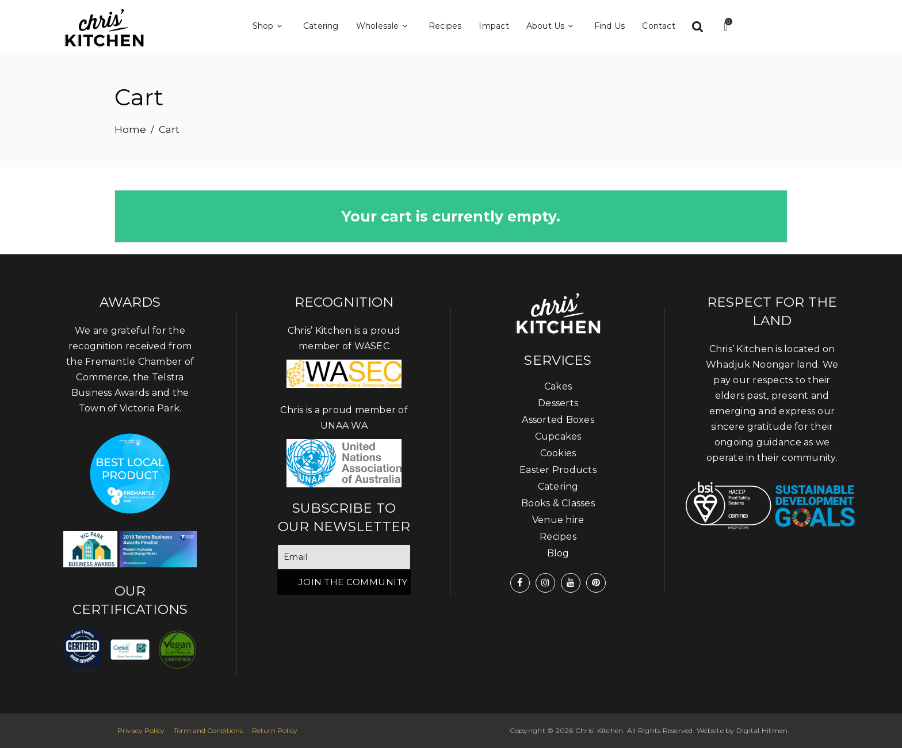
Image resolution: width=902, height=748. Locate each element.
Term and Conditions (208, 730)
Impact (494, 26)
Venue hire (558, 519)
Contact (658, 26)
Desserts (558, 403)
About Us (551, 26)
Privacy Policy (141, 730)
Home (130, 129)
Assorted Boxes (558, 419)
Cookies (558, 453)
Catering (321, 26)
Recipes (445, 26)
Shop (269, 26)
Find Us (609, 26)
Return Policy (274, 730)
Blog (558, 553)
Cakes (558, 386)
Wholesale (383, 26)
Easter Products (558, 469)
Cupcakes (558, 436)
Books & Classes (558, 503)
